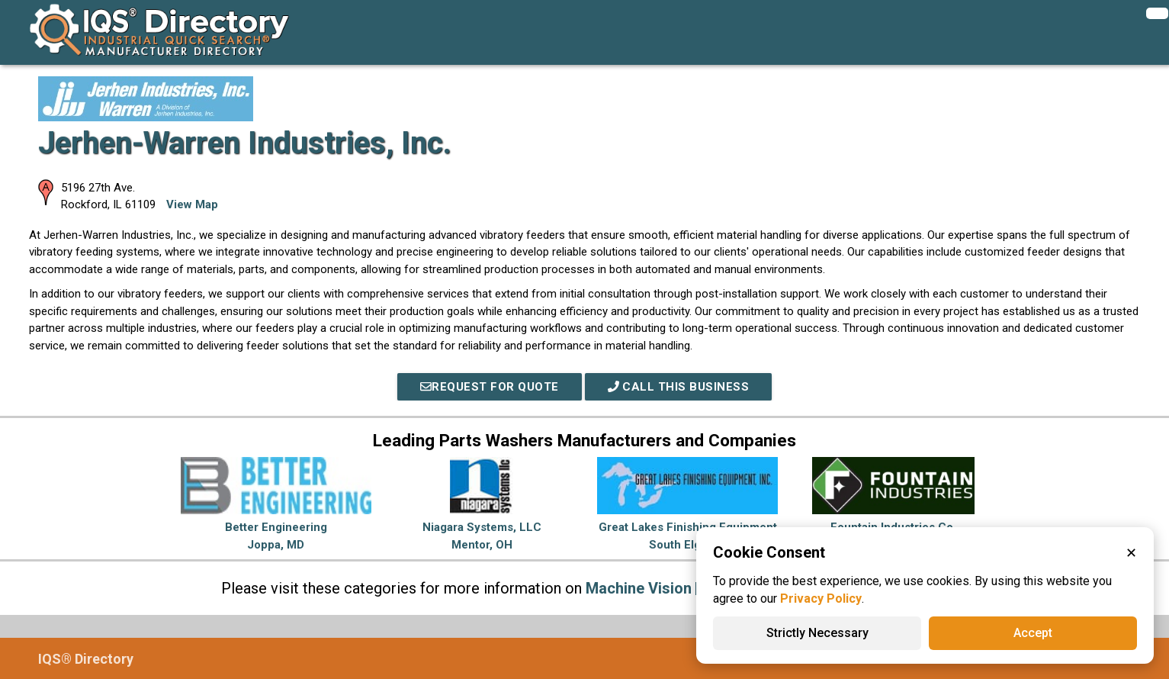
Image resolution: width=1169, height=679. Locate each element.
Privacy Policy (821, 598)
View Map (192, 204)
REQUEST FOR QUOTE (489, 387)
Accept (1032, 633)
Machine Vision (639, 588)
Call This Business (679, 387)
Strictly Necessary (817, 633)
